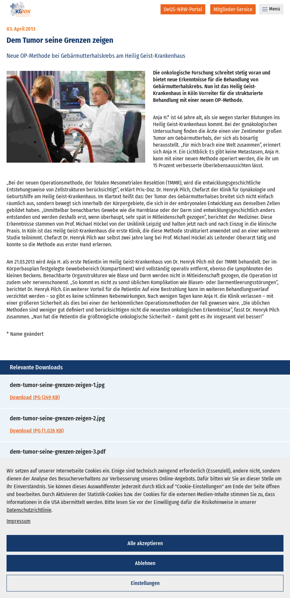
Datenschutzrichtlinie (29, 510)
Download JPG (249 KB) (35, 397)
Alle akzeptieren (145, 543)
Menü (271, 9)
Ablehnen (145, 563)
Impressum (18, 521)
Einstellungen (145, 583)
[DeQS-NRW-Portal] (183, 9)
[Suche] (151, 9)
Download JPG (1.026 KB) (37, 431)
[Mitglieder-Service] (233, 9)
